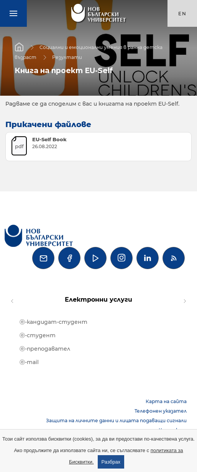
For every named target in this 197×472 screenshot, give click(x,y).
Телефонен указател (161, 411)
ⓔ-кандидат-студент (53, 321)
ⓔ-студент (38, 335)
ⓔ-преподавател (45, 348)
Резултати (67, 57)
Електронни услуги (98, 299)
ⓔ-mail (29, 362)
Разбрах (111, 462)
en (182, 13)
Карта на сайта (166, 401)
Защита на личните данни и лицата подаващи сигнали (116, 420)
